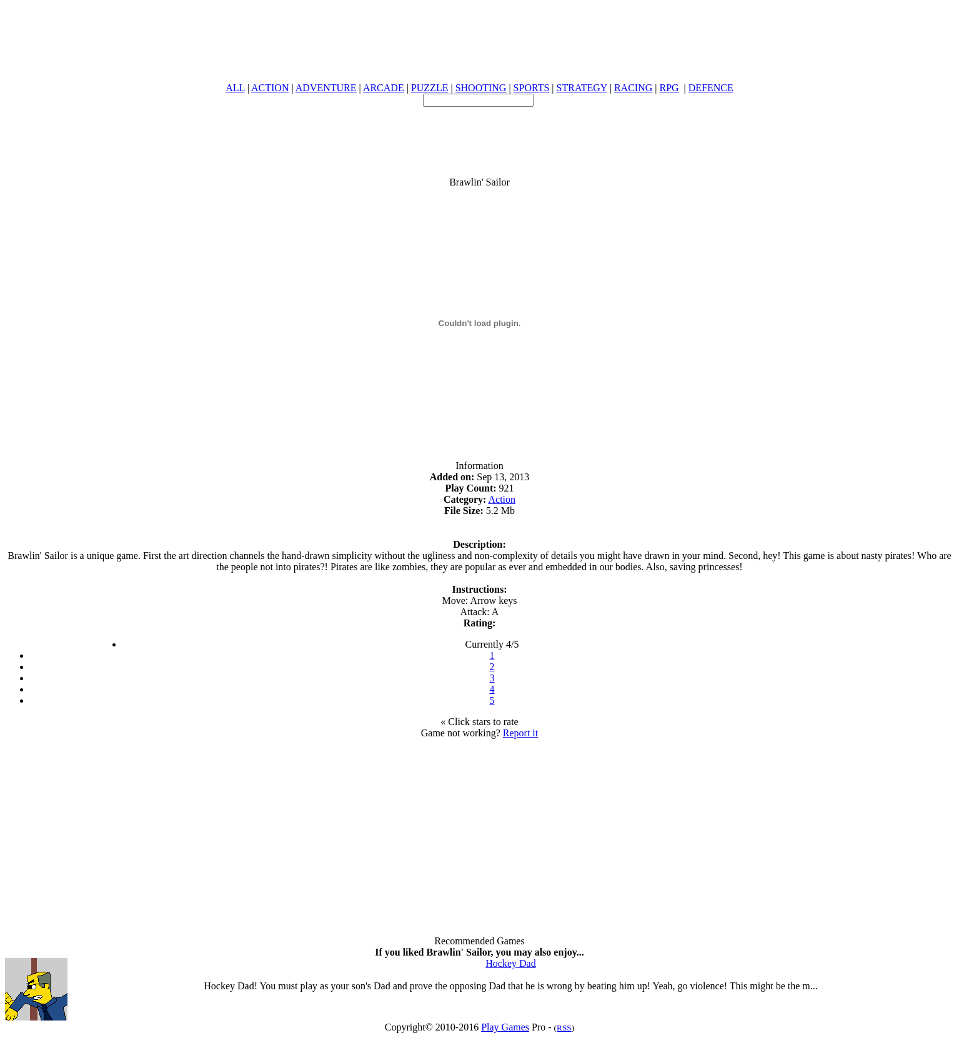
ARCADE (383, 87)
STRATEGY (582, 87)
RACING (633, 87)
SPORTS (532, 87)
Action (502, 499)
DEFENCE (710, 87)
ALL (235, 87)
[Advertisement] (479, 135)
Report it (520, 733)
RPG (668, 87)
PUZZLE (430, 87)
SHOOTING (481, 87)
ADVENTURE (326, 87)
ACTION (270, 87)
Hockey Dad (510, 963)
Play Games (505, 1027)
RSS (564, 1027)
